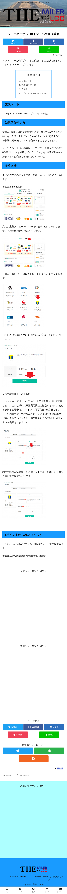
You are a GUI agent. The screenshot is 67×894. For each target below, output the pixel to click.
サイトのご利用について (33, 884)
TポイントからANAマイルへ (35, 93)
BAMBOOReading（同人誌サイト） (49, 878)
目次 (29, 75)
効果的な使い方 (29, 85)
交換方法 (26, 89)
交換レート (27, 81)
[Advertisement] (33, 607)
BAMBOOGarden (18, 876)
